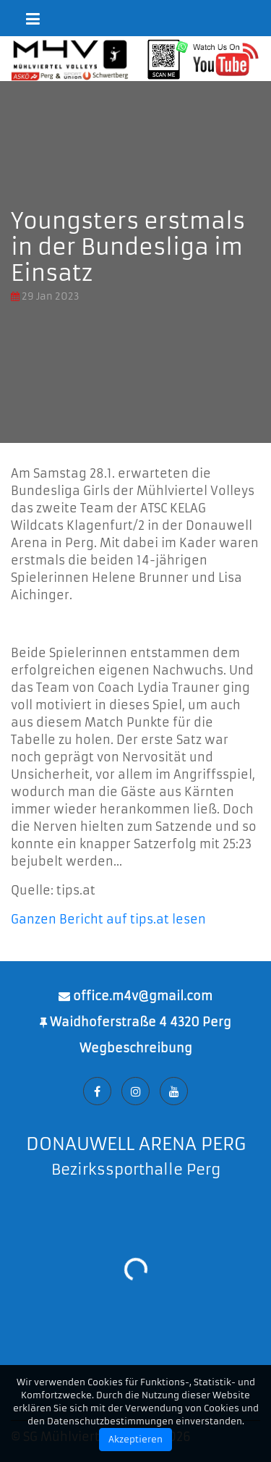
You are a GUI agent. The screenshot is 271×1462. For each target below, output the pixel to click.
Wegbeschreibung (135, 1048)
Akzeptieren (135, 1439)
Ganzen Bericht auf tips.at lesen (108, 919)
